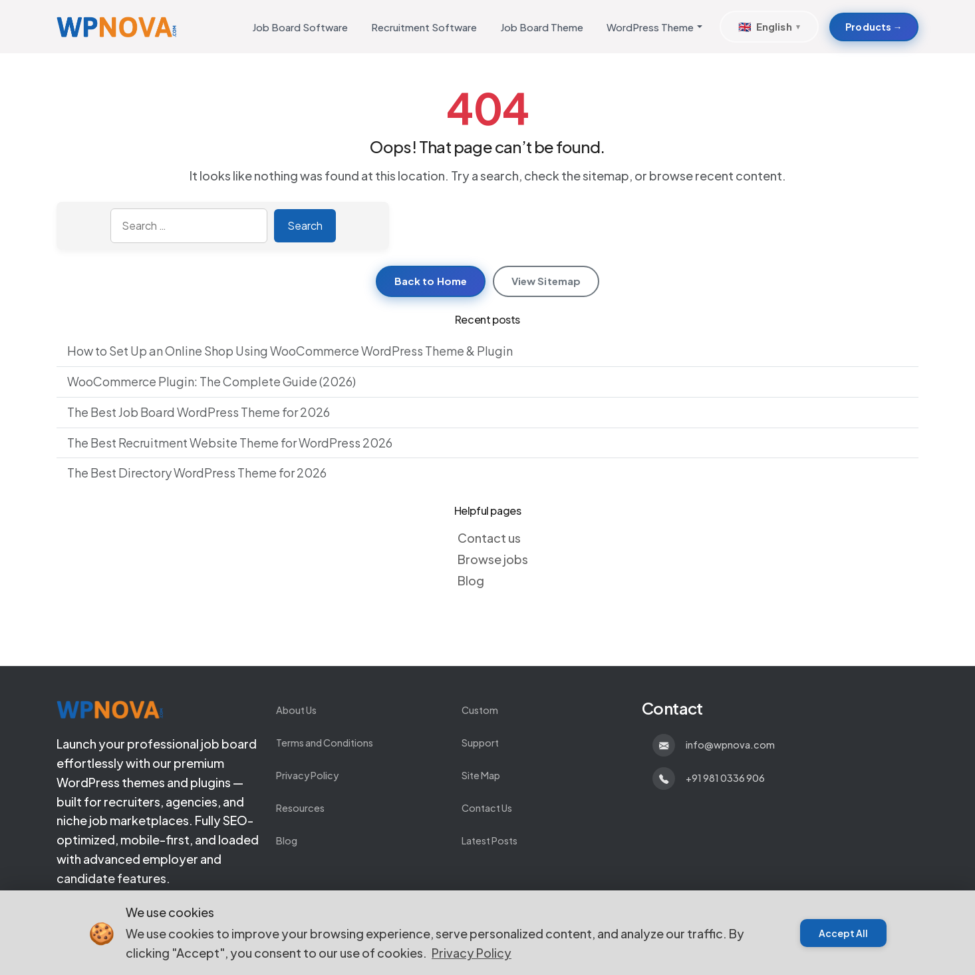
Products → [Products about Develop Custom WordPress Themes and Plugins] (873, 27)
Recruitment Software (424, 27)
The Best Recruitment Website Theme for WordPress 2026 (229, 442)
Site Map (481, 775)
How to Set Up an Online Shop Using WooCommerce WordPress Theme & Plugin (290, 350)
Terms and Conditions (324, 743)
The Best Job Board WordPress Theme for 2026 (198, 412)
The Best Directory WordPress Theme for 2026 (197, 472)
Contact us (489, 537)
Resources (300, 808)
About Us (296, 710)
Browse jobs (493, 559)
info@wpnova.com (730, 745)
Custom (480, 710)
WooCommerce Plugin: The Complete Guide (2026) (211, 381)
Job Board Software (300, 27)
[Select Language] (769, 27)
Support (480, 743)
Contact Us (487, 808)
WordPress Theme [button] (650, 27)
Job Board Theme (541, 27)
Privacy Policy (307, 775)
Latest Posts (489, 840)
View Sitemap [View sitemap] (546, 280)
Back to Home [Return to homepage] (431, 280)
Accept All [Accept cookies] (843, 933)
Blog (471, 580)
